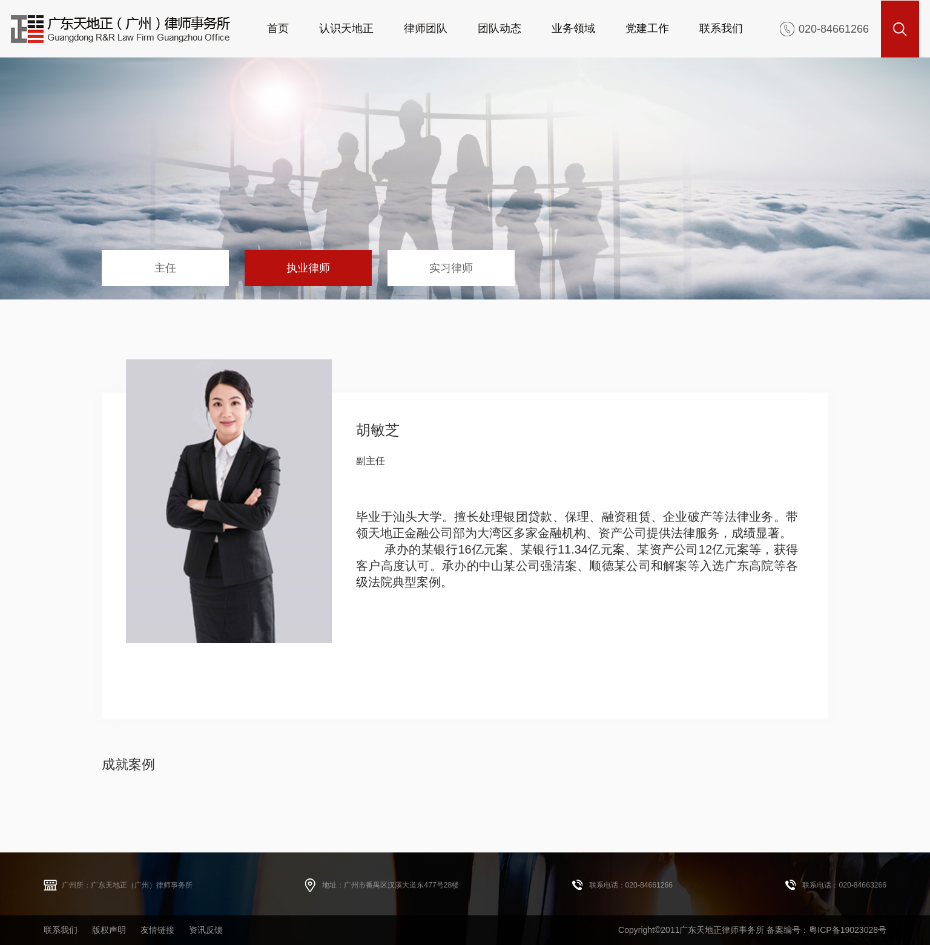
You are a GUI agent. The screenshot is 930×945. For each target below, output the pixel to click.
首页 (278, 28)
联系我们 (721, 28)
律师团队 (425, 28)
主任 (165, 268)
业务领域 (573, 28)
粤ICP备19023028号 (847, 930)
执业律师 (308, 268)
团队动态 (499, 28)
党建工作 (647, 28)
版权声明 (109, 930)
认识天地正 (346, 28)
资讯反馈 (206, 930)
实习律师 (451, 268)
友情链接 (157, 930)
